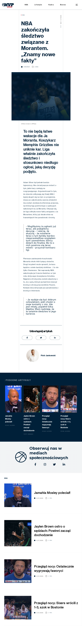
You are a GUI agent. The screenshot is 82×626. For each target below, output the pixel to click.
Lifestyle (38, 5)
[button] (77, 5)
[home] (8, 5)
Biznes (63, 5)
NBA (26, 5)
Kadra (51, 5)
